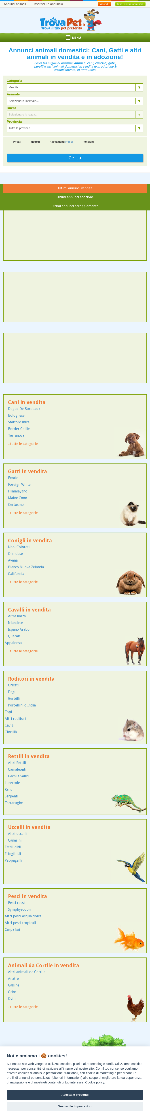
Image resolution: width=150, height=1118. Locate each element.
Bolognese (16, 415)
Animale (13, 94)
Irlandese (15, 623)
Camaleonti (17, 769)
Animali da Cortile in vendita (43, 966)
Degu (12, 692)
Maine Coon (17, 498)
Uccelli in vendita (29, 827)
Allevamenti (61, 141)
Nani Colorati (19, 547)
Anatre (13, 978)
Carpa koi (12, 929)
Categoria (14, 80)
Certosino (16, 504)
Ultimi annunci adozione (75, 197)
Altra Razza (17, 616)
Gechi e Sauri (18, 776)
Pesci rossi (16, 903)
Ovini (12, 999)
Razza (11, 108)
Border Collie (19, 429)
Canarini (15, 840)
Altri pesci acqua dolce (23, 916)
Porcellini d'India (22, 705)
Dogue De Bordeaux (24, 409)
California (16, 574)
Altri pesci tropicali (20, 923)
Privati (17, 141)
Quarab (14, 636)
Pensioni (88, 141)
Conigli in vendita (30, 541)
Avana (13, 560)
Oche (12, 992)
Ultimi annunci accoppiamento (75, 206)
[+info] (69, 141)
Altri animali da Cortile (26, 972)
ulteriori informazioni (67, 1077)
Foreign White (19, 484)
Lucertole (12, 783)
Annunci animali (15, 4)
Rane (8, 789)
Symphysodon (19, 909)
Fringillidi (13, 854)
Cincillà (11, 732)
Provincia (14, 121)
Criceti (13, 685)
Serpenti (11, 796)
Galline (13, 985)
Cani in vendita (26, 402)
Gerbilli (14, 698)
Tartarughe (14, 803)
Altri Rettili (17, 763)
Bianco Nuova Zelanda (26, 567)
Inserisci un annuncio (48, 4)
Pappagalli (13, 860)
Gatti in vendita (27, 472)
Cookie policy (94, 1082)
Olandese (15, 554)
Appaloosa (13, 643)
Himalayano (17, 491)
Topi (8, 712)
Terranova (16, 435)
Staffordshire (19, 422)
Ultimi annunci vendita (75, 188)
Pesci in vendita (27, 897)
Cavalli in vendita (29, 610)
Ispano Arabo (19, 629)
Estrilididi (13, 847)
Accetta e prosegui (75, 1094)
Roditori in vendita (31, 679)
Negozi (35, 141)
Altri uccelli (17, 834)
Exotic (13, 478)
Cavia (9, 725)
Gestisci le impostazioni (75, 1106)
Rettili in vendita (29, 757)
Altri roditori (15, 719)
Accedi (104, 4)
